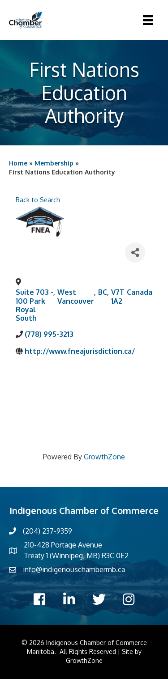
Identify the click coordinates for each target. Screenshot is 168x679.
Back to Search (38, 199)
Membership (53, 163)
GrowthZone (104, 456)
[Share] (135, 252)
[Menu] (148, 20)
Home (18, 163)
